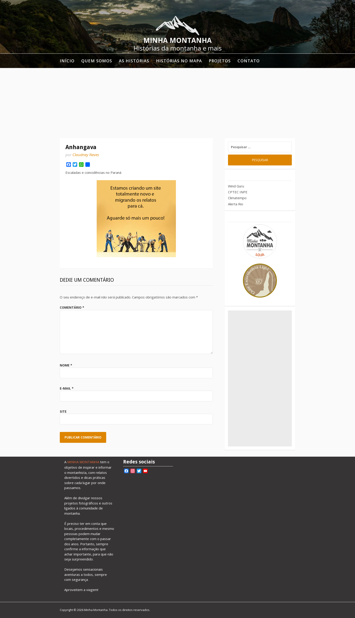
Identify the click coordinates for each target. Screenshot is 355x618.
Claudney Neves (85, 154)
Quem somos (96, 60)
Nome (66, 365)
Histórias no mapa (179, 60)
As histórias (134, 60)
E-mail (67, 388)
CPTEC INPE (237, 192)
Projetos (220, 60)
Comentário (72, 307)
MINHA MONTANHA (83, 462)
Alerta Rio (235, 204)
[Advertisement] (177, 102)
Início (67, 60)
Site (63, 411)
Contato (248, 60)
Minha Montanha (177, 40)
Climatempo (237, 198)
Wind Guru (236, 186)
